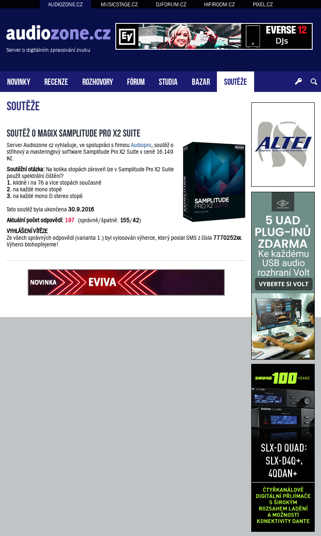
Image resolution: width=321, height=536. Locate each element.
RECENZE (56, 80)
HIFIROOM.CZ (219, 4)
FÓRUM (136, 80)
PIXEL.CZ (263, 4)
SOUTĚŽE (235, 80)
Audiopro (141, 145)
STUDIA (168, 80)
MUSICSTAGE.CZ (119, 4)
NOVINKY (18, 80)
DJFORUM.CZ (171, 4)
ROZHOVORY (97, 80)
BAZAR (201, 80)
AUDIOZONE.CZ (65, 4)
